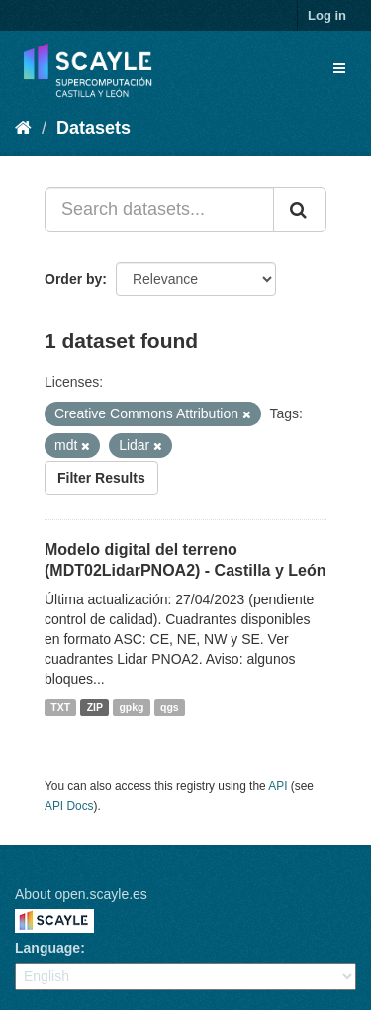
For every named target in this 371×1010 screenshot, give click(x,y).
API (277, 786)
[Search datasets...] (159, 209)
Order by (73, 279)
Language (47, 948)
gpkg (131, 707)
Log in (327, 15)
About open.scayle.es (81, 894)
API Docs (69, 806)
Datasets (93, 128)
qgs (169, 707)
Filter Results (101, 478)
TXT (60, 707)
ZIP (95, 707)
